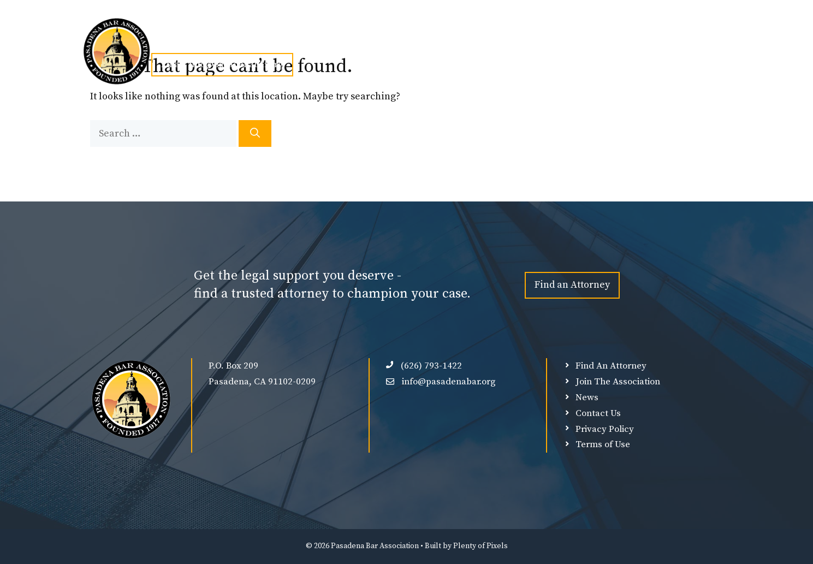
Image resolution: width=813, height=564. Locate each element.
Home (170, 39)
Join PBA (290, 39)
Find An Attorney (416, 39)
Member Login (564, 39)
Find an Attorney (572, 284)
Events (349, 39)
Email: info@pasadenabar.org (222, 64)
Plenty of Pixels (480, 546)
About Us (225, 39)
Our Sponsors (493, 39)
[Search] (255, 133)
